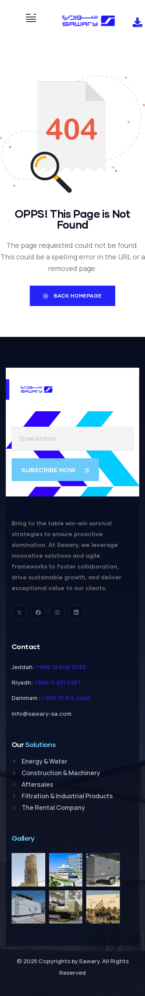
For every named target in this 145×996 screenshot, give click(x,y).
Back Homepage (72, 296)
